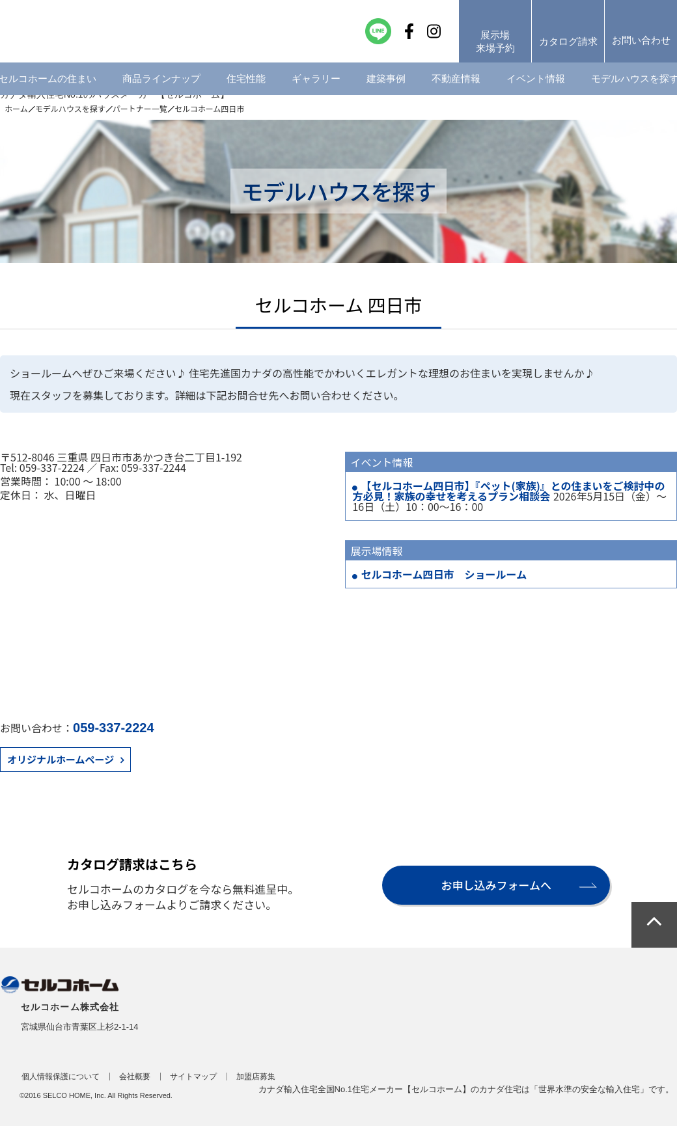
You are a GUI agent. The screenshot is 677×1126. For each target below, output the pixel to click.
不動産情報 (456, 81)
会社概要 (134, 1076)
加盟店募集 (255, 1076)
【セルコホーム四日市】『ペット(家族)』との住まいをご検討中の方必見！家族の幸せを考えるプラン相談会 (508, 491)
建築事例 (386, 81)
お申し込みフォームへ (496, 885)
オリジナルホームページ (60, 759)
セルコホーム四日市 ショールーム (444, 574)
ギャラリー (316, 81)
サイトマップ (193, 1076)
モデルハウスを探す (70, 108)
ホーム (16, 108)
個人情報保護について (60, 1076)
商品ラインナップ (161, 81)
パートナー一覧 (140, 108)
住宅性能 (246, 81)
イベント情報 (535, 81)
